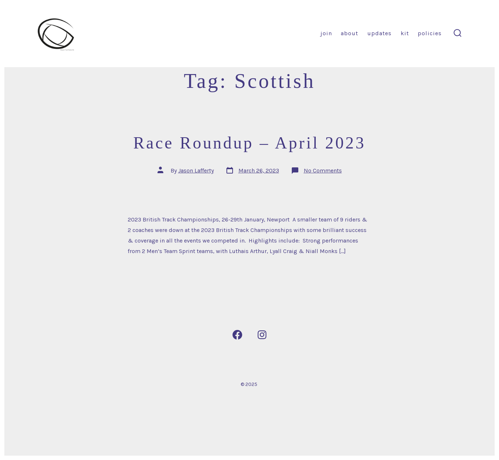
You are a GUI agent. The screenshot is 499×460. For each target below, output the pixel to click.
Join (326, 33)
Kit (405, 33)
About (349, 33)
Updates (379, 33)
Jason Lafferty (196, 170)
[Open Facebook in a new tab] (237, 334)
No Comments (323, 170)
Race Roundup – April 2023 (249, 143)
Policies (430, 33)
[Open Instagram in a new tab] (262, 334)
